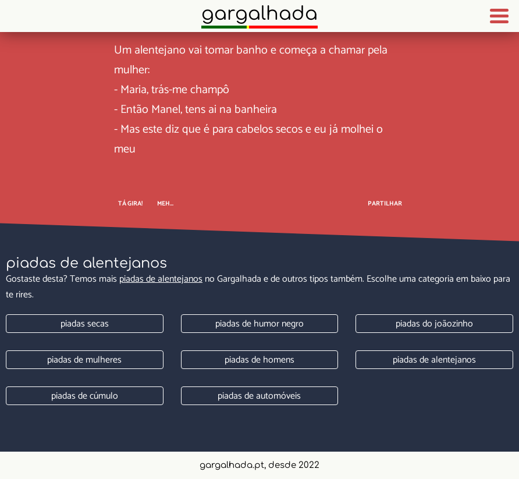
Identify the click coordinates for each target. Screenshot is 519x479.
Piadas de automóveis (259, 396)
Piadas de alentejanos (160, 279)
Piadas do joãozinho (434, 324)
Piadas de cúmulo (84, 396)
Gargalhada (259, 13)
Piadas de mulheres (84, 360)
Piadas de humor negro (259, 324)
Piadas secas (85, 324)
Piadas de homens (259, 360)
